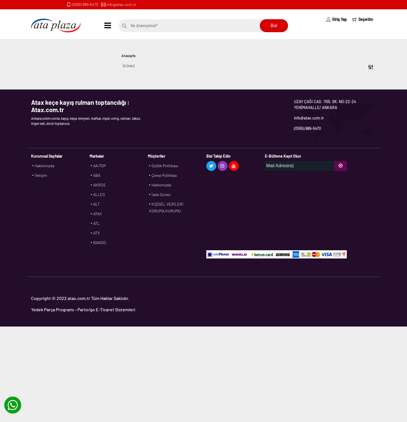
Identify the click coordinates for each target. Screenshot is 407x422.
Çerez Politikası (164, 175)
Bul (273, 25)
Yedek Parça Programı (52, 309)
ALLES (99, 194)
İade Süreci (160, 194)
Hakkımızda (44, 165)
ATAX (97, 213)
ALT (96, 204)
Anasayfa (128, 56)
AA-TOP (99, 165)
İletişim (41, 175)
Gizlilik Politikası (164, 165)
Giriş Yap (336, 19)
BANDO (99, 242)
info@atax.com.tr (121, 4)
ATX (96, 232)
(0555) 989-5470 (85, 4)
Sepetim (362, 19)
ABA (96, 175)
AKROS (99, 184)
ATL (96, 223)
